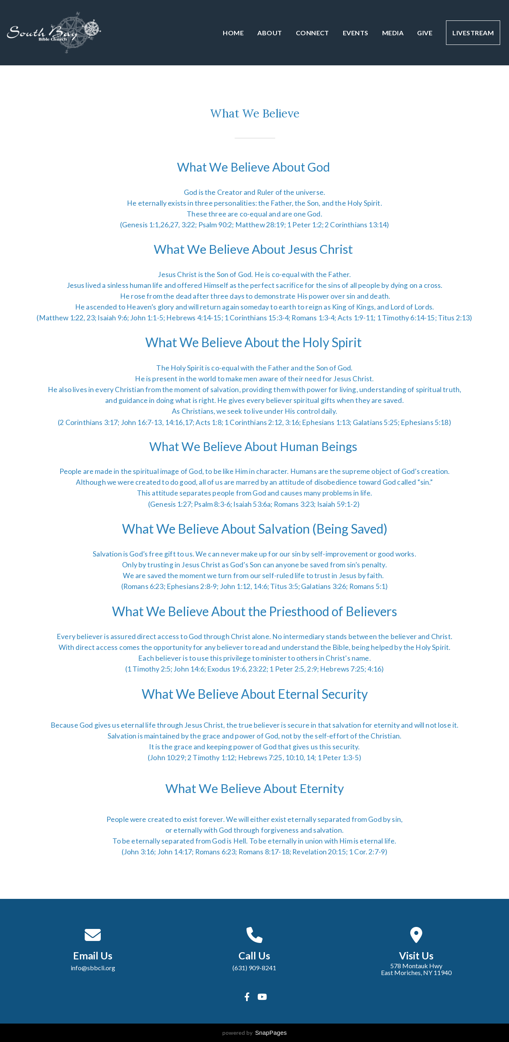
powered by (254, 1032)
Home (233, 32)
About (269, 32)
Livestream (473, 32)
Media (392, 32)
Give (424, 32)
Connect (312, 32)
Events (356, 32)
